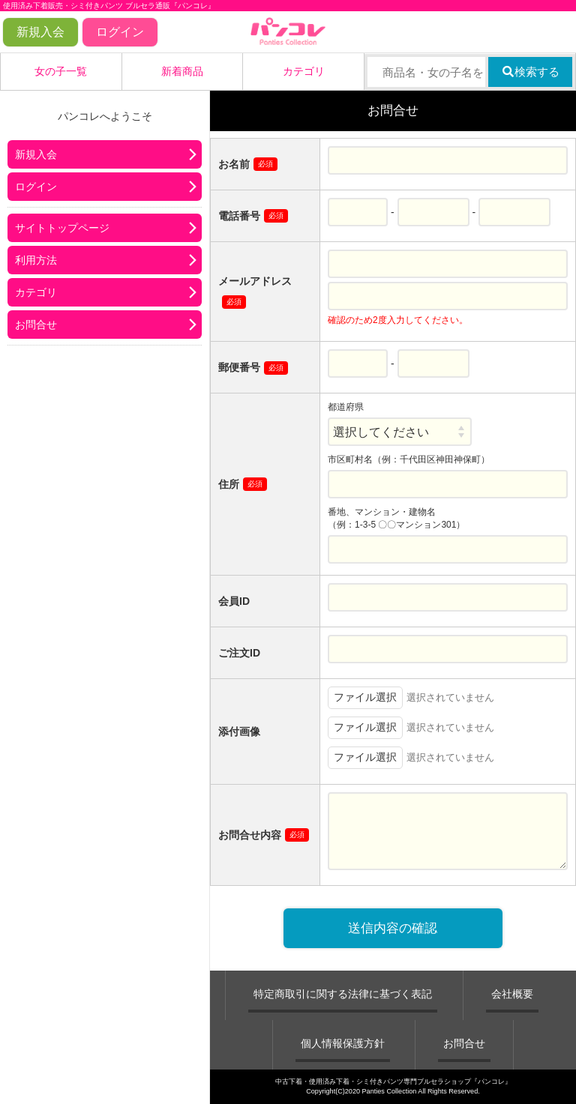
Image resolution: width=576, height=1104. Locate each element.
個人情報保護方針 (343, 1043)
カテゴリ (304, 71)
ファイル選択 (365, 697)
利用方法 (36, 260)
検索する (530, 71)
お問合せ (36, 325)
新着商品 (182, 71)
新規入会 (40, 31)
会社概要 (512, 994)
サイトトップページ (62, 228)
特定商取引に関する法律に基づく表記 (343, 994)
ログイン (120, 31)
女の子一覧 (60, 71)
